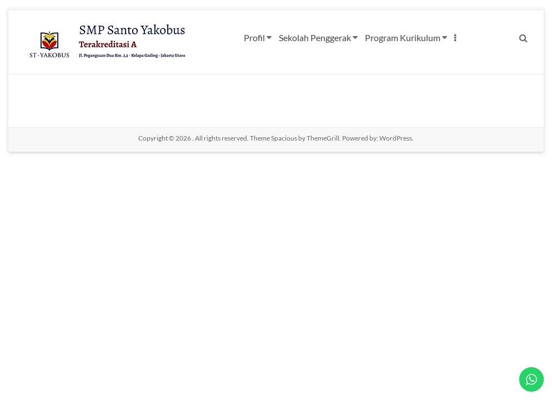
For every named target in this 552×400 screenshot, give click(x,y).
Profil (254, 37)
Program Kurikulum (402, 37)
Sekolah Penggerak (315, 37)
